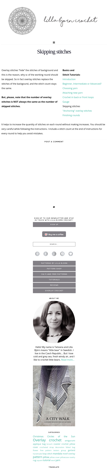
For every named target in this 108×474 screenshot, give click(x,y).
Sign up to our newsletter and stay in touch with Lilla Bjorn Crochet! (54, 219)
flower (35, 450)
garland (71, 450)
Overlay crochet (47, 440)
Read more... (67, 359)
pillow (46, 457)
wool (53, 460)
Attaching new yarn (73, 92)
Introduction (69, 79)
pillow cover (55, 457)
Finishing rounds (71, 115)
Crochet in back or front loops (78, 97)
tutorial (46, 460)
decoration (59, 447)
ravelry (72, 457)
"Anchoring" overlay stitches (77, 110)
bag (44, 444)
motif (65, 453)
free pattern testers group (53, 450)
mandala (57, 453)
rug (34, 460)
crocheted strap (47, 447)
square (39, 460)
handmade (37, 453)
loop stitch (47, 453)
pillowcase (64, 457)
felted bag (70, 447)
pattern (37, 457)
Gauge (66, 101)
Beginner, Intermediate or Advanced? (82, 83)
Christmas (38, 436)
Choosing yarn (70, 88)
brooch (49, 444)
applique (37, 444)
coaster (56, 444)
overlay (71, 453)
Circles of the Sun (61, 436)
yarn (58, 460)
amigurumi (70, 440)
